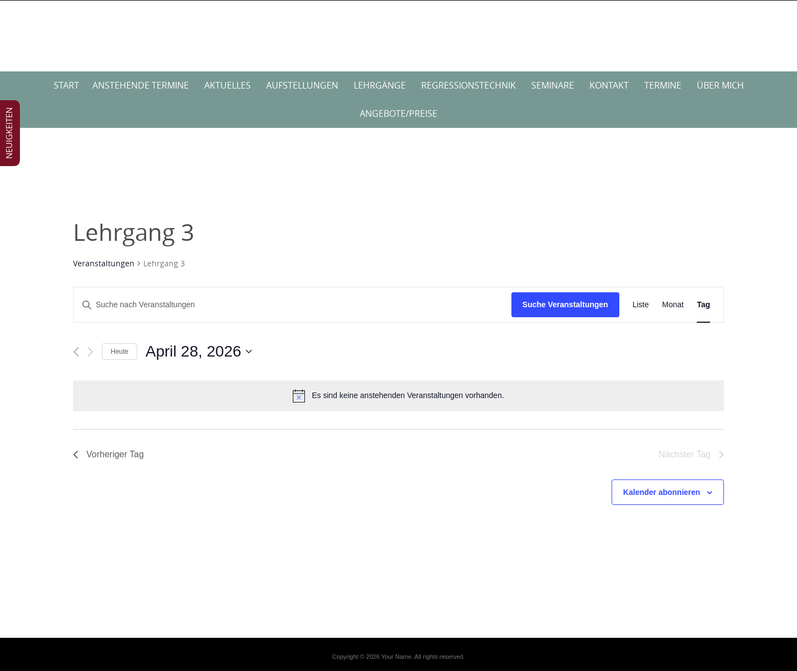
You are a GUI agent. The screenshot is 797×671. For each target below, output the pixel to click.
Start (66, 85)
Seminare (552, 85)
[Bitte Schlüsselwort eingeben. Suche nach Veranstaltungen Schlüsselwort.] (292, 304)
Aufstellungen (302, 85)
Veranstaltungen (103, 263)
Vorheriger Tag (108, 454)
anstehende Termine (140, 85)
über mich (720, 85)
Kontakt (609, 85)
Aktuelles (227, 85)
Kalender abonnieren (661, 492)
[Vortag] (76, 352)
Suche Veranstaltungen (565, 304)
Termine (662, 85)
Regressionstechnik (468, 85)
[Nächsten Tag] (90, 352)
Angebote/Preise (398, 113)
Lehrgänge (380, 85)
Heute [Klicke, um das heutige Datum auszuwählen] (119, 351)
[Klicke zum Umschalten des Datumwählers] (199, 351)
